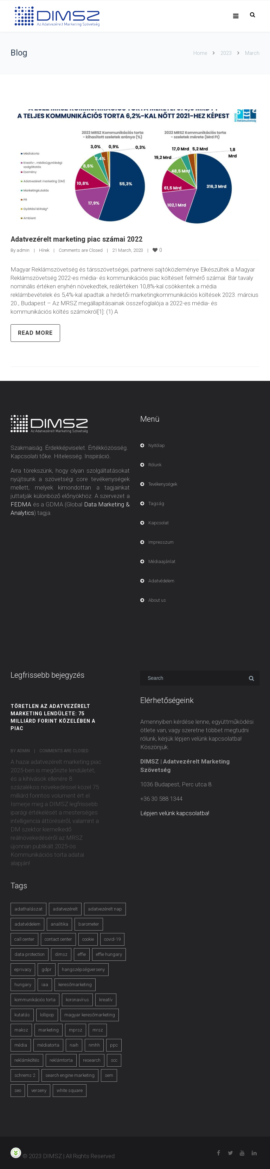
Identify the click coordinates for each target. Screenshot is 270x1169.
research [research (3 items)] (92, 1059)
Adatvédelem (161, 580)
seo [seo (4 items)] (17, 1090)
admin (23, 250)
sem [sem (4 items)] (109, 1075)
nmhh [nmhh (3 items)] (94, 1044)
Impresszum (161, 541)
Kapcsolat (158, 522)
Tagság (156, 503)
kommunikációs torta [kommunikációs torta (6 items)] (35, 999)
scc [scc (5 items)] (114, 1059)
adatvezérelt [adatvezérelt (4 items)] (65, 908)
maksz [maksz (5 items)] (21, 1029)
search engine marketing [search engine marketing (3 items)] (70, 1075)
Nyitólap (156, 445)
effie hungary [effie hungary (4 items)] (109, 954)
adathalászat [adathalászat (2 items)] (28, 908)
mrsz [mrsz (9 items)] (97, 1029)
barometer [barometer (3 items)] (88, 923)
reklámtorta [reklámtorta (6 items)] (61, 1059)
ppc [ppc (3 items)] (114, 1044)
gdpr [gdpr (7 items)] (46, 969)
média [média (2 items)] (20, 1044)
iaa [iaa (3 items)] (44, 984)
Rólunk (154, 464)
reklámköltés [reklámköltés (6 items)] (26, 1059)
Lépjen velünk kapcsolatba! (174, 812)
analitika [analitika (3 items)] (59, 923)
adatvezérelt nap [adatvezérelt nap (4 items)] (105, 908)
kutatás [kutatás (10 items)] (22, 1014)
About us (157, 599)
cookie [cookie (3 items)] (88, 938)
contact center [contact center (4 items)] (58, 938)
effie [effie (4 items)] (82, 954)
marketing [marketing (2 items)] (48, 1029)
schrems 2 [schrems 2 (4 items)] (24, 1075)
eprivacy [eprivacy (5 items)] (22, 969)
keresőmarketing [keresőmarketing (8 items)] (75, 984)
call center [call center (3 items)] (24, 938)
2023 (226, 53)
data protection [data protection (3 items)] (29, 954)
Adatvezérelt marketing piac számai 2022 (77, 239)
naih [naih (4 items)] (74, 1044)
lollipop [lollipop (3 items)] (47, 1014)
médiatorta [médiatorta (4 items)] (48, 1044)
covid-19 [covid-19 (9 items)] (112, 938)
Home (200, 53)
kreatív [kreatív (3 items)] (105, 999)
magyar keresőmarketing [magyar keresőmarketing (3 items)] (89, 1014)
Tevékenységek (162, 483)
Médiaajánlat (161, 561)
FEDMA (21, 503)
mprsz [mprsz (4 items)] (75, 1029)
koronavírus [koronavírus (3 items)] (77, 999)
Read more (35, 332)
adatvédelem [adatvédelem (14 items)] (27, 923)
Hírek (44, 250)
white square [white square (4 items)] (70, 1090)
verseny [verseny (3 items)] (38, 1090)
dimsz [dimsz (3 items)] (61, 954)
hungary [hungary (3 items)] (22, 984)
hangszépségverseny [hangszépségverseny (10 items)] (83, 969)
